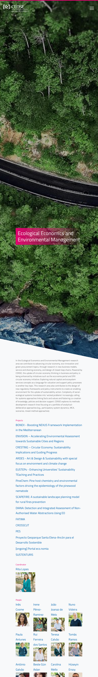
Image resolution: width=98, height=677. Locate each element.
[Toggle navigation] (92, 8)
